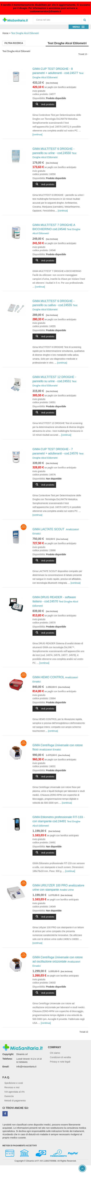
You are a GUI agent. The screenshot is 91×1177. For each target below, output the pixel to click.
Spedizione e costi (13, 1083)
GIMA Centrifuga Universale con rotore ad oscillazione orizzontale (57, 961)
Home (5, 33)
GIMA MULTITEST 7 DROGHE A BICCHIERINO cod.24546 (56, 229)
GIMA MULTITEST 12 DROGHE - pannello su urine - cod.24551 (54, 381)
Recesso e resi (12, 1087)
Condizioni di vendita (60, 1057)
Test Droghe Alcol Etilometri (25, 33)
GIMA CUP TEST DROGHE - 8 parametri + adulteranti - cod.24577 (58, 73)
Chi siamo (55, 1053)
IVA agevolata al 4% (14, 1091)
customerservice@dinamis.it (45, 11)
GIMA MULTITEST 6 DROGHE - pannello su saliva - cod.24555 (54, 305)
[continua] (37, 134)
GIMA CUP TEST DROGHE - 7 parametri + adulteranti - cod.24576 (58, 453)
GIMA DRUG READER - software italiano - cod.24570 (55, 601)
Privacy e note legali (60, 1061)
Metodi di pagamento (15, 1100)
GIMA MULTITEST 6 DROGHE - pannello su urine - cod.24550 (54, 153)
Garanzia (9, 1096)
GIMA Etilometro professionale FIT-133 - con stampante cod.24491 (58, 821)
